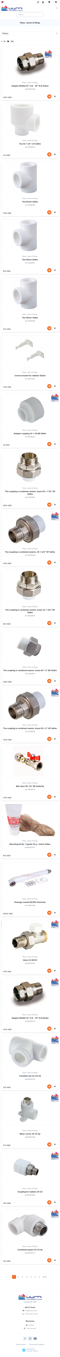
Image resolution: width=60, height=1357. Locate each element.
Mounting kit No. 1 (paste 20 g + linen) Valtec (30, 849)
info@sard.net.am (30, 1310)
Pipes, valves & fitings (30, 82)
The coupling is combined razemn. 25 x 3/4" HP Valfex (30, 556)
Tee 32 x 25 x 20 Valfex (30, 148)
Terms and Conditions (36, 1344)
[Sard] (30, 1297)
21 (45, 1277)
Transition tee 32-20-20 (30, 1080)
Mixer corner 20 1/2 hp (30, 1138)
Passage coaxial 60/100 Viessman (30, 907)
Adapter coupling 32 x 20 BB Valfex (30, 438)
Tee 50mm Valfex (30, 264)
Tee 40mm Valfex (30, 322)
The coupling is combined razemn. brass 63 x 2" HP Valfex (29, 733)
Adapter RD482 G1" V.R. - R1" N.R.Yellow (30, 86)
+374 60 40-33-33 (30, 1314)
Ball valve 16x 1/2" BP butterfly (30, 791)
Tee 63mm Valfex (30, 206)
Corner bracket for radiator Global (30, 380)
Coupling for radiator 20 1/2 (30, 1196)
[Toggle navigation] (57, 8)
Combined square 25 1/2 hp (30, 1254)
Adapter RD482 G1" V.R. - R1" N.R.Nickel (30, 1022)
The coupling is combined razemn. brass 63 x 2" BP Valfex (30, 675)
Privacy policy (21, 1344)
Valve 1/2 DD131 (30, 964)
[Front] (11, 8)
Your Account (30, 1328)
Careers (30, 1325)
